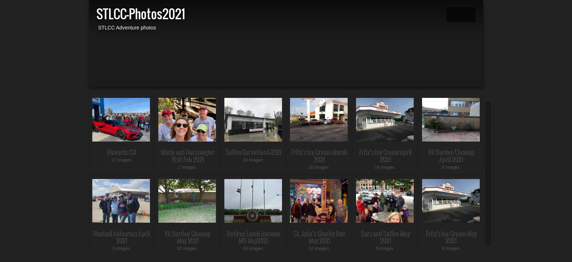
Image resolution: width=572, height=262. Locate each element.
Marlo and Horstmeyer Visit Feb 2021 (187, 155)
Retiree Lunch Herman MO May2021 (253, 237)
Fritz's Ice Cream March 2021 (319, 155)
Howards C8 (121, 151)
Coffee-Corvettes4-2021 (253, 151)
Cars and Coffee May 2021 (384, 237)
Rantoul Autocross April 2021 (121, 237)
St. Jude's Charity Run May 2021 (318, 237)
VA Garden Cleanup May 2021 (187, 237)
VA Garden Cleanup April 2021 (451, 155)
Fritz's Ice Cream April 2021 (385, 155)
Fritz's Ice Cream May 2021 (450, 237)
